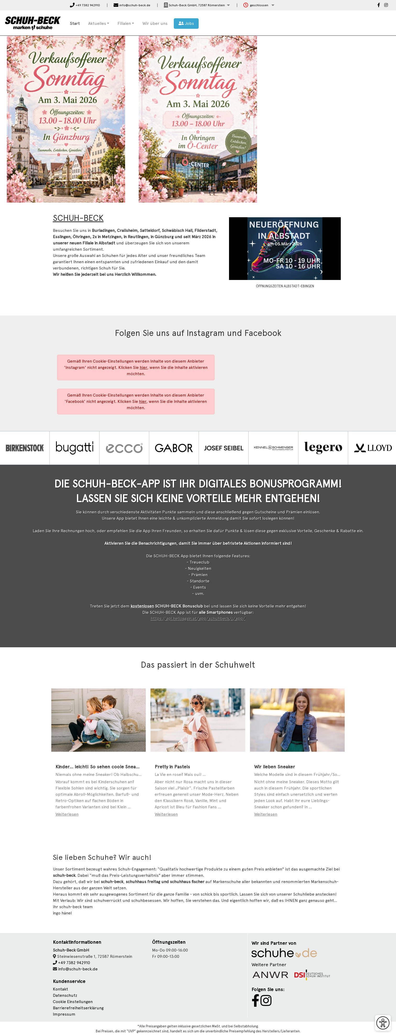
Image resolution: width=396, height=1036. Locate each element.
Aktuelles (97, 23)
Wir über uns (155, 23)
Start (75, 23)
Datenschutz (65, 995)
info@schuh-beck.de (78, 968)
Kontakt (60, 989)
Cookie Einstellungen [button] (73, 1001)
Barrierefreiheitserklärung (78, 1007)
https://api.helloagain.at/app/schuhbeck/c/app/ (198, 618)
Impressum (64, 1014)
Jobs (186, 23)
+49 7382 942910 (71, 962)
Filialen (124, 23)
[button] (197, 5)
